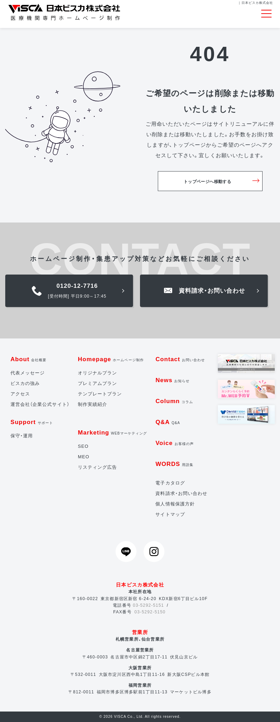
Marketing (112, 432)
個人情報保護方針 (174, 503)
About (28, 359)
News (172, 380)
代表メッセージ (27, 372)
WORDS (174, 464)
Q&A (167, 422)
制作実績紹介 (92, 404)
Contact (180, 359)
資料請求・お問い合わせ (181, 493)
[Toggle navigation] (266, 14)
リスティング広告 (97, 467)
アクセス (20, 393)
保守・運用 (21, 435)
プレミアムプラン (97, 383)
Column (174, 401)
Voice (174, 443)
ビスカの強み (25, 383)
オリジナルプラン (97, 372)
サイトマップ (170, 514)
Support (31, 422)
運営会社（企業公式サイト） (39, 404)
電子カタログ (170, 483)
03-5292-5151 (148, 605)
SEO (83, 446)
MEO (83, 456)
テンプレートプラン (100, 393)
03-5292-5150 (149, 612)
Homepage (111, 359)
